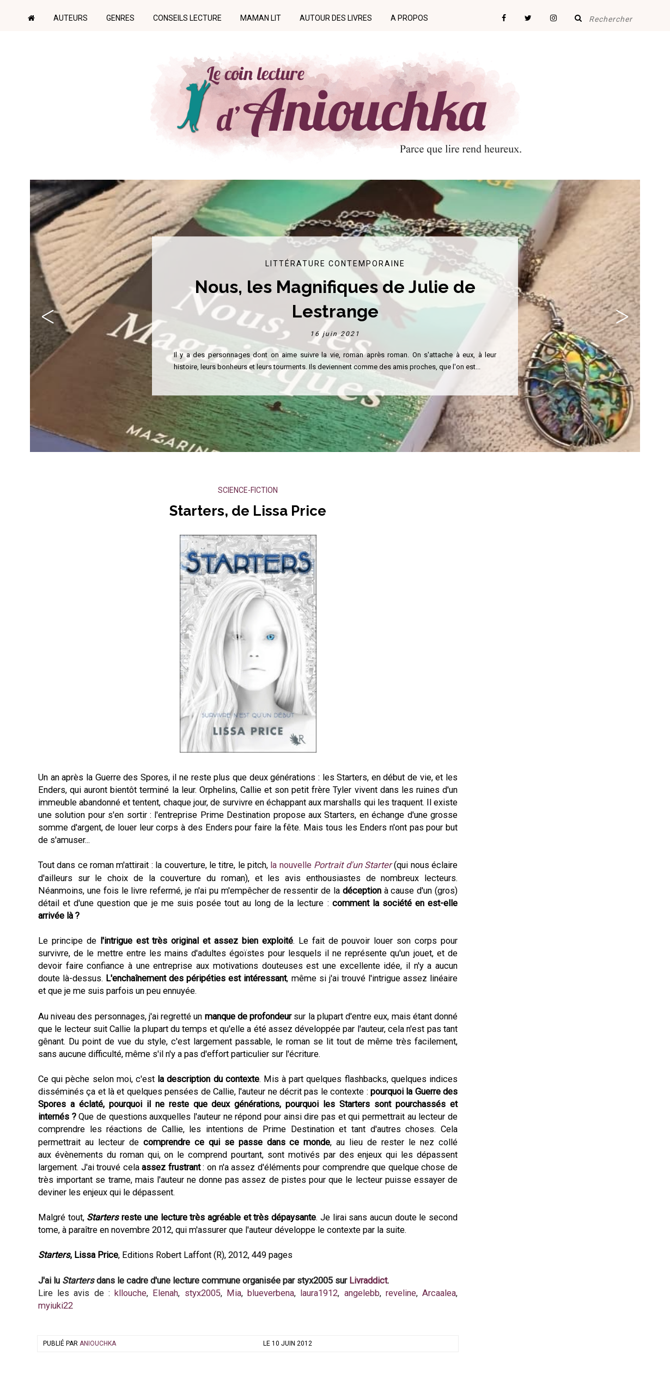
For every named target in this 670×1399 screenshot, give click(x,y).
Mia (234, 1293)
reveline (401, 1293)
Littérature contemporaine (335, 263)
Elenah (165, 1293)
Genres (120, 18)
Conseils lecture (187, 18)
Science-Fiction (248, 490)
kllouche (130, 1293)
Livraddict (368, 1280)
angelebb (362, 1293)
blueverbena (270, 1293)
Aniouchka (98, 1343)
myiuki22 (55, 1305)
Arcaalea (439, 1293)
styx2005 (203, 1293)
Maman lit (260, 18)
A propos (409, 18)
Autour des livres (336, 18)
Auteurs (70, 18)
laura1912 (319, 1293)
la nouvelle (331, 865)
